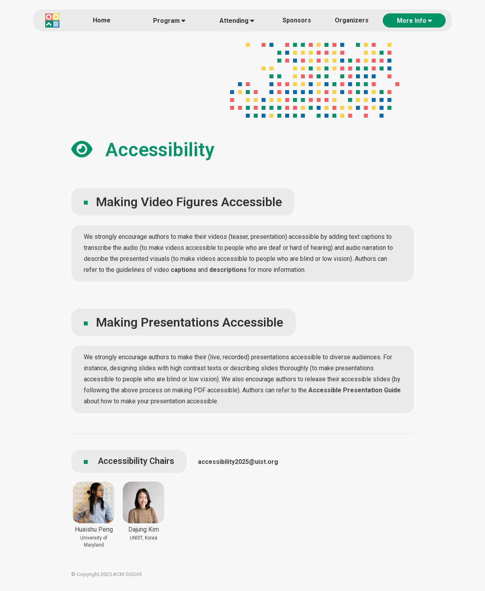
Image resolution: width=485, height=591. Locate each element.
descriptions (228, 269)
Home (102, 20)
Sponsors (296, 20)
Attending (236, 20)
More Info (414, 20)
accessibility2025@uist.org (238, 461)
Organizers (352, 20)
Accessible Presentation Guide (354, 390)
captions (183, 269)
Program (169, 20)
